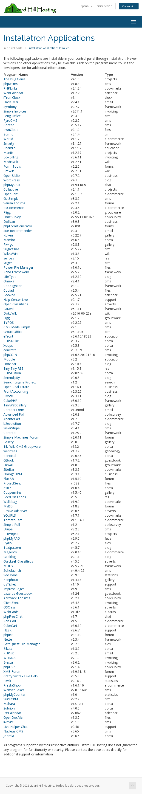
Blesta (8, 662)
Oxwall (8, 465)
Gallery (8, 442)
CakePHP (10, 400)
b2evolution (12, 423)
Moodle (9, 359)
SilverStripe (11, 428)
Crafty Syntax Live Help (20, 676)
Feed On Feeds (14, 497)
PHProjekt (11, 534)
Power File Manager (18, 267)
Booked (9, 295)
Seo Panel (10, 575)
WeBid (8, 139)
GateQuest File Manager (21, 644)
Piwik (7, 681)
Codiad (8, 290)
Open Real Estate (16, 387)
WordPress (11, 180)
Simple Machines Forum (21, 437)
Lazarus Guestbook (17, 593)
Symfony (10, 106)
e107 (7, 488)
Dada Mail (11, 102)
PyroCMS (10, 120)
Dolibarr (9, 221)
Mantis (8, 152)
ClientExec (11, 602)
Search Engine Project (19, 382)
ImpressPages (14, 589)
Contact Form (13, 410)
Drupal (8, 529)
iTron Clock (11, 97)
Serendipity (11, 377)
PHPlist (8, 653)
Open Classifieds (15, 304)
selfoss (8, 258)
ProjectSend (12, 483)
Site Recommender (17, 230)
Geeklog (9, 557)
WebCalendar (13, 93)
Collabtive (10, 189)
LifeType (9, 276)
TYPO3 (8, 322)
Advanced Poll (13, 414)
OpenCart (10, 194)
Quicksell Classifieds (18, 561)
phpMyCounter (14, 694)
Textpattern (12, 547)
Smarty (8, 143)
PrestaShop (12, 685)
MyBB (8, 506)
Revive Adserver (15, 511)
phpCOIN (10, 354)
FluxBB (8, 478)
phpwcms (10, 84)
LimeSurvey (12, 217)
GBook (8, 460)
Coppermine (12, 492)
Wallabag (10, 501)
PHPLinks (10, 88)
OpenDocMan (13, 717)
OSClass (9, 607)
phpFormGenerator (17, 226)
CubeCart (10, 625)
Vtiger (7, 263)
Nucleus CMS (13, 731)
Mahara (9, 703)
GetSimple (11, 198)
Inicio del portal (13, 48)
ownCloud (10, 129)
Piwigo (8, 244)
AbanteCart (11, 419)
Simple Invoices (14, 111)
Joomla (8, 736)
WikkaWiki (10, 253)
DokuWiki (10, 313)
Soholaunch (12, 570)
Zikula (7, 648)
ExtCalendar (12, 713)
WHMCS (9, 658)
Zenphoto (10, 579)
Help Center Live (15, 299)
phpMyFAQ (11, 538)
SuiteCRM (10, 699)
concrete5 (10, 350)
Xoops (8, 345)
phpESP (9, 667)
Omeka (8, 281)
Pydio (7, 543)
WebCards (11, 612)
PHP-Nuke (11, 341)
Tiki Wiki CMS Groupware (22, 446)
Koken (8, 235)
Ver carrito (129, 6)
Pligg (7, 212)
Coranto (9, 433)
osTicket (9, 584)
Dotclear (9, 364)
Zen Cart (9, 621)
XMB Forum (12, 671)
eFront (8, 336)
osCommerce (13, 208)
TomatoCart (12, 520)
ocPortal (9, 455)
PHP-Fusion (12, 373)
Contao (8, 125)
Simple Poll (11, 524)
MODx (8, 566)
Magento (10, 552)
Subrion (9, 708)
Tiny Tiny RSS (13, 368)
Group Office (13, 331)
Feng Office (12, 116)
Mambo (9, 240)
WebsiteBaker (13, 690)
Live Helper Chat (15, 726)
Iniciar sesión (104, 6)
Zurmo (8, 134)
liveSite (8, 722)
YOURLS (9, 515)
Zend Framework (16, 272)
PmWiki (8, 171)
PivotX (8, 396)
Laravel (8, 309)
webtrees (10, 451)
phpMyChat (11, 185)
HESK (7, 630)
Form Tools (12, 166)
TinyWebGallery (14, 405)
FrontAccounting (15, 391)
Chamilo (9, 148)
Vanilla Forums (14, 203)
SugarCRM (11, 249)
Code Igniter (12, 286)
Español (86, 6)
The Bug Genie (14, 79)
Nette (7, 639)
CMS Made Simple (17, 327)
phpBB (8, 635)
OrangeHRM (12, 474)
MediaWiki (11, 162)
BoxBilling (10, 157)
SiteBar (8, 469)
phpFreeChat (13, 616)
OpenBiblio (11, 175)
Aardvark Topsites (16, 598)
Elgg (6, 318)
